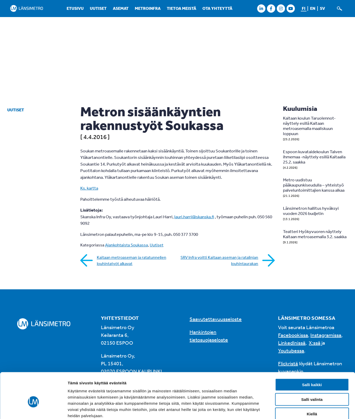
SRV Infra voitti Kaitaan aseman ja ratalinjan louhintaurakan (219, 260)
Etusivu (75, 8)
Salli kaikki (312, 357)
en (312, 8)
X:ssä (314, 343)
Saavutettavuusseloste (216, 319)
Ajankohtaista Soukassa (126, 244)
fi (303, 8)
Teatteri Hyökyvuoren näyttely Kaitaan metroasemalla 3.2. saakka (314, 234)
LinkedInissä (291, 343)
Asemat (121, 8)
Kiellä (312, 386)
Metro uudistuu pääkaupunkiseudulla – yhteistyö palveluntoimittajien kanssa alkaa (313, 185)
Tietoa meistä (181, 8)
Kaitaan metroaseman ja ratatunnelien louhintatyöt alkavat (131, 260)
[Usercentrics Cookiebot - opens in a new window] (33, 409)
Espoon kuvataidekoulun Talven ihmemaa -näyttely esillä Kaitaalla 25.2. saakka (314, 157)
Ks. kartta (89, 188)
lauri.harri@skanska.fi (194, 216)
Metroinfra (148, 8)
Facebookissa (293, 335)
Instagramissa (325, 335)
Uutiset (98, 8)
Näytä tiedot (276, 409)
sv (322, 8)
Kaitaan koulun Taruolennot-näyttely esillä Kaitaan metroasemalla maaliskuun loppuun (309, 125)
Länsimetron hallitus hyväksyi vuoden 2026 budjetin (311, 210)
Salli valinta (312, 371)
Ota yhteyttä (217, 8)
